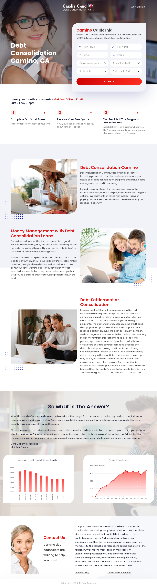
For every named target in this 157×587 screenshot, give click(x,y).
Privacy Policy (82, 572)
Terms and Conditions (119, 572)
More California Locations (24, 443)
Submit (109, 81)
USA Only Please (19, 446)
